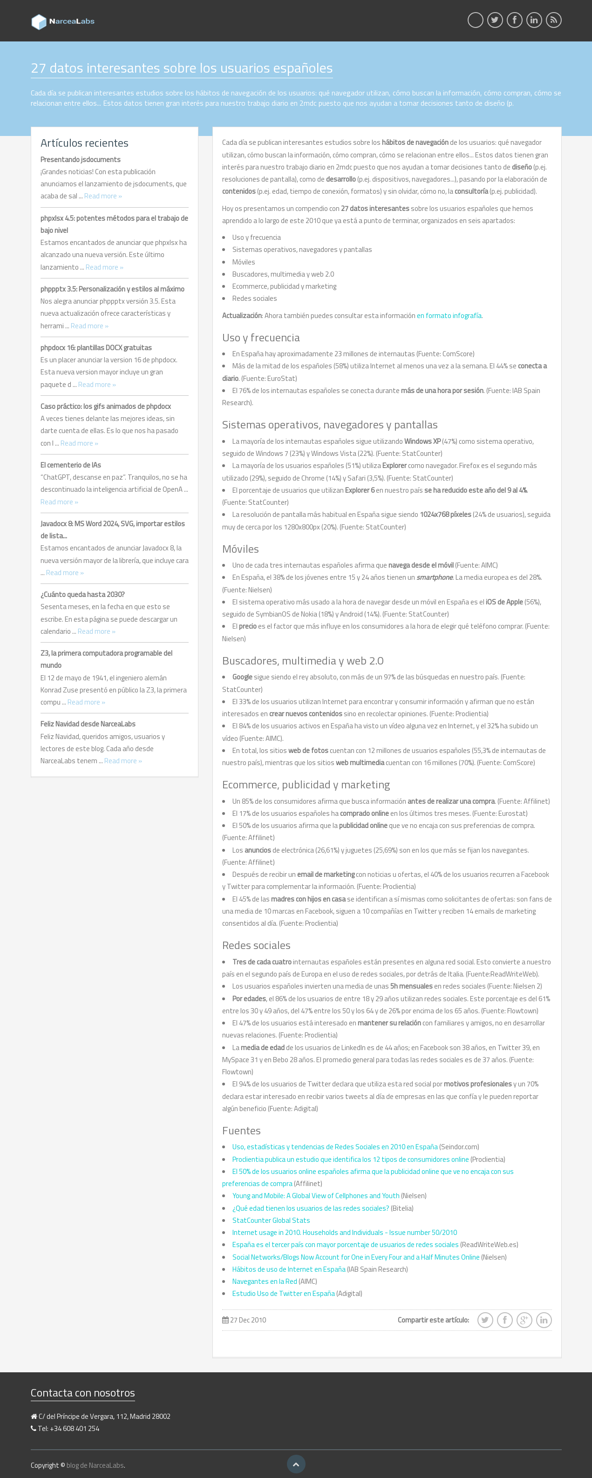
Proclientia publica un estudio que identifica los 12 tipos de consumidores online (350, 1159)
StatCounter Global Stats (271, 1220)
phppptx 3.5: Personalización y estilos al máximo (112, 289)
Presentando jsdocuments (81, 159)
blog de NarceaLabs (95, 1465)
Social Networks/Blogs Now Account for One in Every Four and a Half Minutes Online (356, 1257)
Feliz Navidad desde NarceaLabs (88, 724)
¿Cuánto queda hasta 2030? (83, 594)
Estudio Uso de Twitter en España (283, 1293)
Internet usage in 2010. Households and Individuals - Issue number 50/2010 (344, 1232)
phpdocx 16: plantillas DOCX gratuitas (96, 347)
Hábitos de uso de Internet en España (289, 1269)
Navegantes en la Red (265, 1281)
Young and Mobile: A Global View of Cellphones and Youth (316, 1195)
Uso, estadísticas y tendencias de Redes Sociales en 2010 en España (335, 1146)
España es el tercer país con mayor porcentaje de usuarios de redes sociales (345, 1244)
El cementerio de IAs (71, 465)
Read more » (103, 195)
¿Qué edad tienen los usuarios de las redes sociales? (310, 1208)
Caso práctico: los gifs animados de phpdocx (106, 406)
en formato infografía (449, 315)
